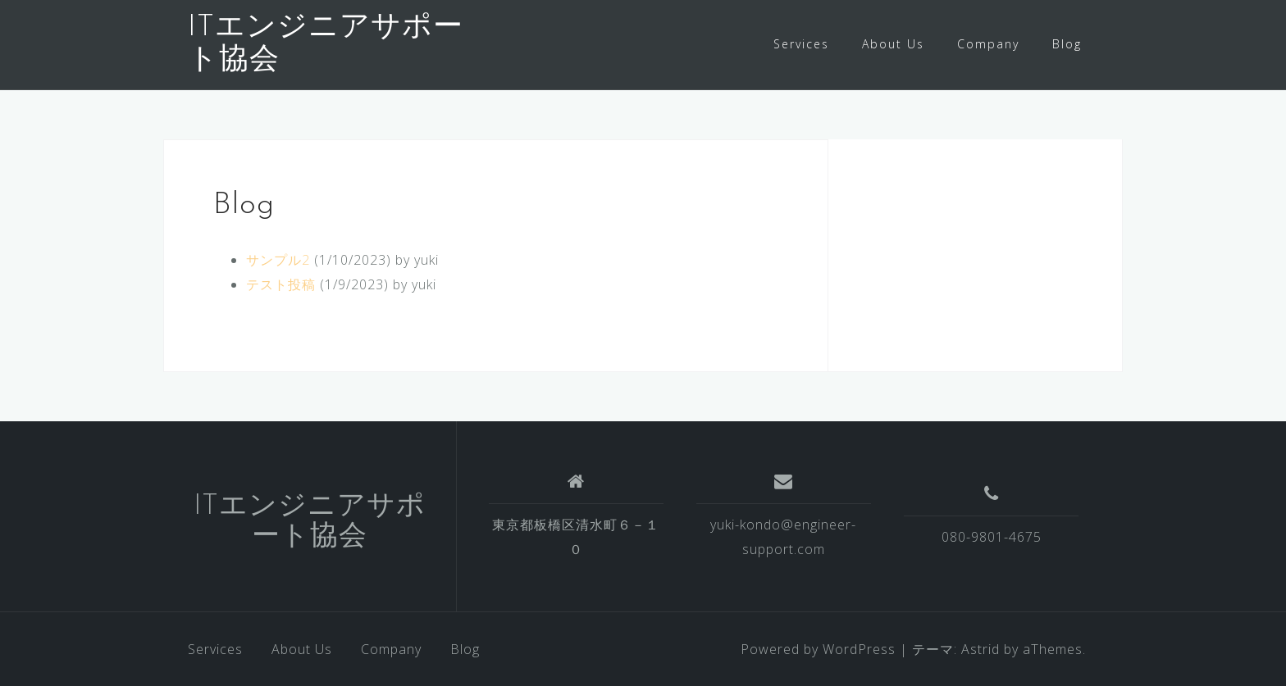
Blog (1067, 44)
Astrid (980, 649)
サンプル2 (278, 260)
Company (988, 44)
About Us (893, 44)
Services (801, 44)
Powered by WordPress (818, 649)
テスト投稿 (281, 284)
